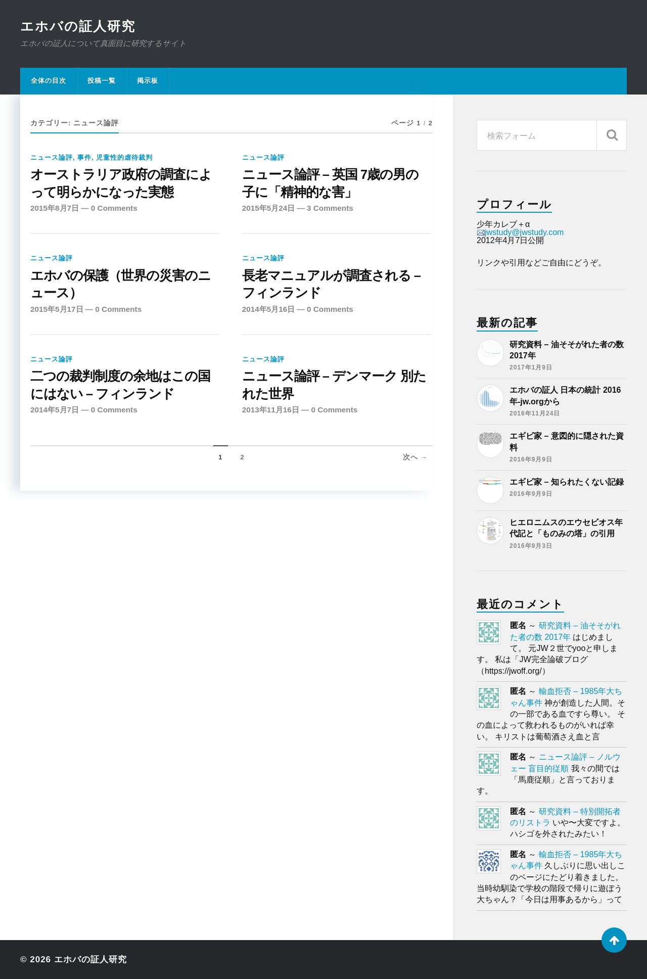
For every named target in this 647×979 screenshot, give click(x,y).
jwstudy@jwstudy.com (520, 232)
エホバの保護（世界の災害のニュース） (120, 284)
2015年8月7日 (54, 208)
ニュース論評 (51, 157)
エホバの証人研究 (77, 26)
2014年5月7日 (54, 409)
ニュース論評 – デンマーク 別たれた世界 (334, 384)
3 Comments (330, 208)
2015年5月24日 (268, 208)
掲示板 (147, 80)
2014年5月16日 (268, 309)
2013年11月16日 (270, 409)
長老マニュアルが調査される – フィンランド (331, 284)
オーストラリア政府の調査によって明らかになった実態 (121, 183)
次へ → (415, 457)
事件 (84, 157)
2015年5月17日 (56, 309)
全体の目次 (48, 80)
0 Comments (114, 208)
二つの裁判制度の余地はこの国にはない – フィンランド (120, 384)
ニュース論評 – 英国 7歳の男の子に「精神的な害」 (330, 183)
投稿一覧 (101, 80)
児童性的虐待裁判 (124, 157)
